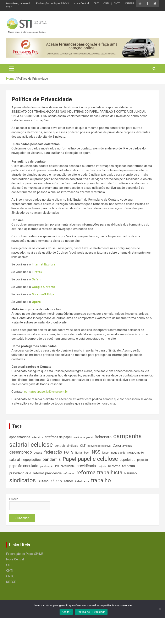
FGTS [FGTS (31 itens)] (68, 452)
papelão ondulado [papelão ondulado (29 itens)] (23, 466)
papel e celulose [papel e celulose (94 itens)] (98, 459)
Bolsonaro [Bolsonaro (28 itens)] (103, 437)
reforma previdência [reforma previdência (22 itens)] (47, 473)
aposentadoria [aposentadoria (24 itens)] (19, 437)
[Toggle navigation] (11, 68)
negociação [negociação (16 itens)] (118, 452)
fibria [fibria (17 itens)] (78, 452)
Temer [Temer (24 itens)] (68, 481)
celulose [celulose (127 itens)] (42, 444)
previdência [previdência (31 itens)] (86, 466)
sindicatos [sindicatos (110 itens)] (22, 480)
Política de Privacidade (91, 611)
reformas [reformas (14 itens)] (69, 473)
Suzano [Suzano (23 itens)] (43, 481)
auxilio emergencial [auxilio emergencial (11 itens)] (83, 437)
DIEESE (129, 3)
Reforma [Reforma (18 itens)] (114, 466)
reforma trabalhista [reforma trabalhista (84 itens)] (99, 472)
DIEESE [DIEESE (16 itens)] (38, 452)
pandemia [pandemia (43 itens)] (52, 459)
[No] (160, 609)
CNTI (106, 3)
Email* (29, 503)
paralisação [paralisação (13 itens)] (46, 466)
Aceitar (66, 611)
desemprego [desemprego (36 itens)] (20, 452)
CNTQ (117, 3)
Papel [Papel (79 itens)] (69, 459)
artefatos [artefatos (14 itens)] (37, 437)
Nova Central (81, 3)
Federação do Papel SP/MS (52, 3)
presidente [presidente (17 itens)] (68, 466)
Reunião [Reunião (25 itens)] (130, 473)
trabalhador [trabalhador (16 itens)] (82, 481)
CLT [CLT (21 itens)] (83, 446)
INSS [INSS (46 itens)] (95, 452)
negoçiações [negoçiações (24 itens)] (31, 460)
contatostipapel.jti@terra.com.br (46, 391)
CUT (96, 3)
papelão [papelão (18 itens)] (142, 459)
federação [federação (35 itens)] (53, 452)
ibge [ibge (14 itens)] (86, 452)
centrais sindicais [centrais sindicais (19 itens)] (66, 446)
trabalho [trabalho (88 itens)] (101, 480)
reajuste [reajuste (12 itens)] (102, 466)
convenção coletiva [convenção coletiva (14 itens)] (99, 445)
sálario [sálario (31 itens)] (56, 481)
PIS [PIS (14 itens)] (57, 466)
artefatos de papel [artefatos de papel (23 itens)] (58, 437)
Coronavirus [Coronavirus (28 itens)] (122, 445)
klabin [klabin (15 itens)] (105, 452)
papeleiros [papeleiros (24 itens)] (127, 460)
